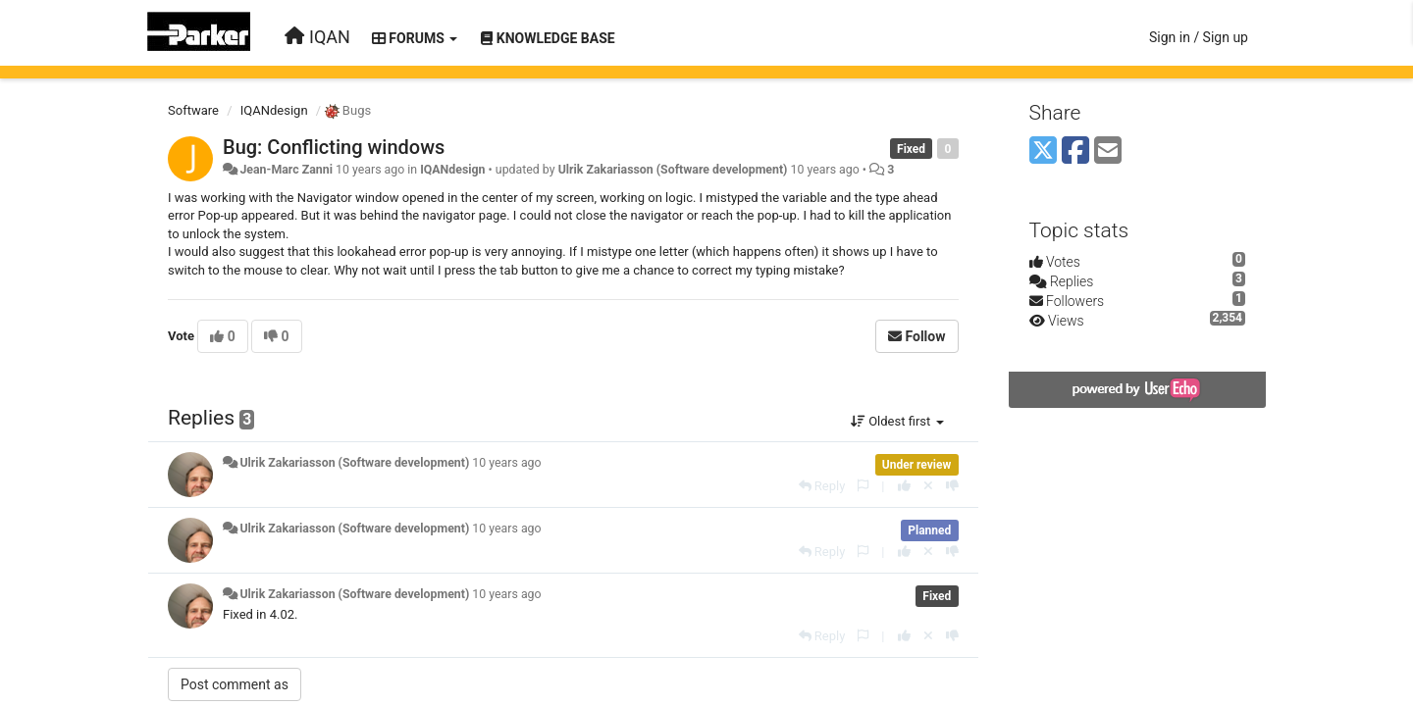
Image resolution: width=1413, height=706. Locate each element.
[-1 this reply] (952, 486)
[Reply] (822, 486)
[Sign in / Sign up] (1198, 37)
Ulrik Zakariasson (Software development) (673, 169)
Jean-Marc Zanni (285, 169)
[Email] (1108, 151)
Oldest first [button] (897, 421)
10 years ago (506, 463)
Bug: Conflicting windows (334, 147)
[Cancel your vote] (928, 486)
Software (193, 110)
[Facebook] (1075, 151)
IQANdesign (274, 110)
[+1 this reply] (904, 486)
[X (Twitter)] (1043, 151)
